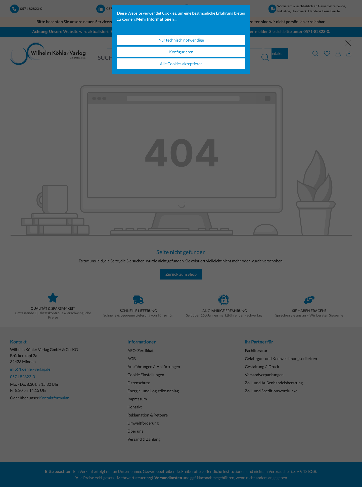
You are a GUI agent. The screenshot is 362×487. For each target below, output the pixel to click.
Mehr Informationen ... (156, 19)
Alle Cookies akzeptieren (181, 63)
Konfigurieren (181, 51)
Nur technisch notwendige (181, 40)
